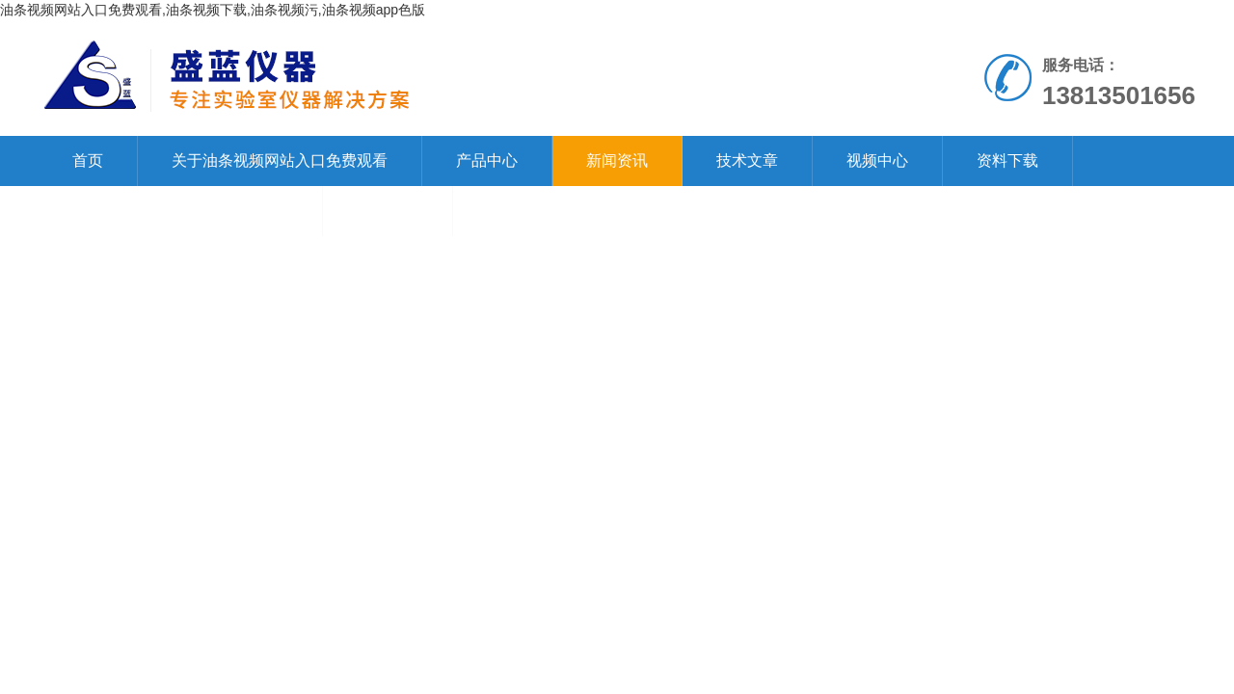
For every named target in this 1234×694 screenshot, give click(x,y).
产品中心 (487, 160)
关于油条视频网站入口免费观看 (280, 160)
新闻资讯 (617, 160)
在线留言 (387, 210)
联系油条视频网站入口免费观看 (180, 210)
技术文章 (747, 160)
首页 (87, 160)
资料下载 (1007, 160)
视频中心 (877, 160)
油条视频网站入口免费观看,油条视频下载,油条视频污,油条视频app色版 (212, 9)
